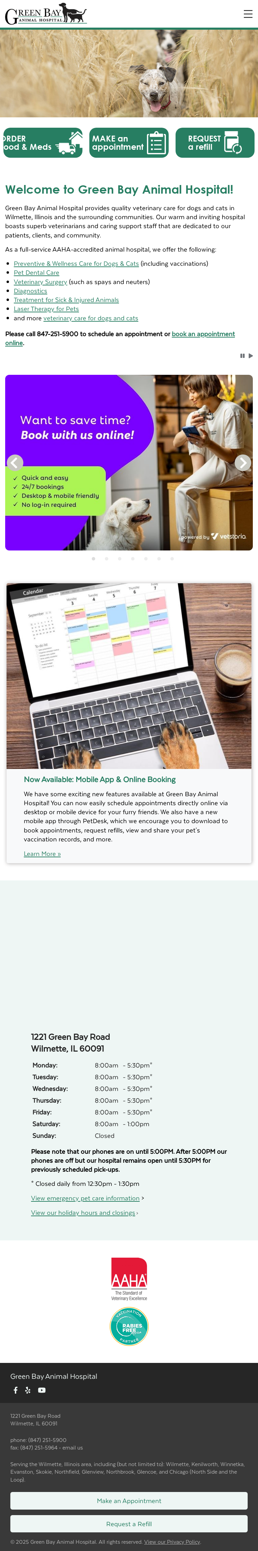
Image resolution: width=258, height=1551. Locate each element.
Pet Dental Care (36, 272)
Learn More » (42, 853)
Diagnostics (30, 290)
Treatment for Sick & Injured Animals (66, 299)
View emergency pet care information (85, 1198)
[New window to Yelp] (27, 1390)
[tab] (93, 559)
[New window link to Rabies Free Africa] (129, 1325)
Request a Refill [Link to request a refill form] (129, 1524)
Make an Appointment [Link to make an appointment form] (129, 1500)
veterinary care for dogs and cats (90, 318)
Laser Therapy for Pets (46, 308)
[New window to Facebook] (15, 1390)
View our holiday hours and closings (83, 1212)
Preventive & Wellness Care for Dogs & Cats (76, 263)
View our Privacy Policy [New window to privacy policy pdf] (172, 1542)
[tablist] (129, 559)
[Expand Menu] (248, 14)
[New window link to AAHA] (129, 1278)
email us (72, 1447)
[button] (42, 143)
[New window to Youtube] (42, 1390)
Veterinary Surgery (40, 281)
